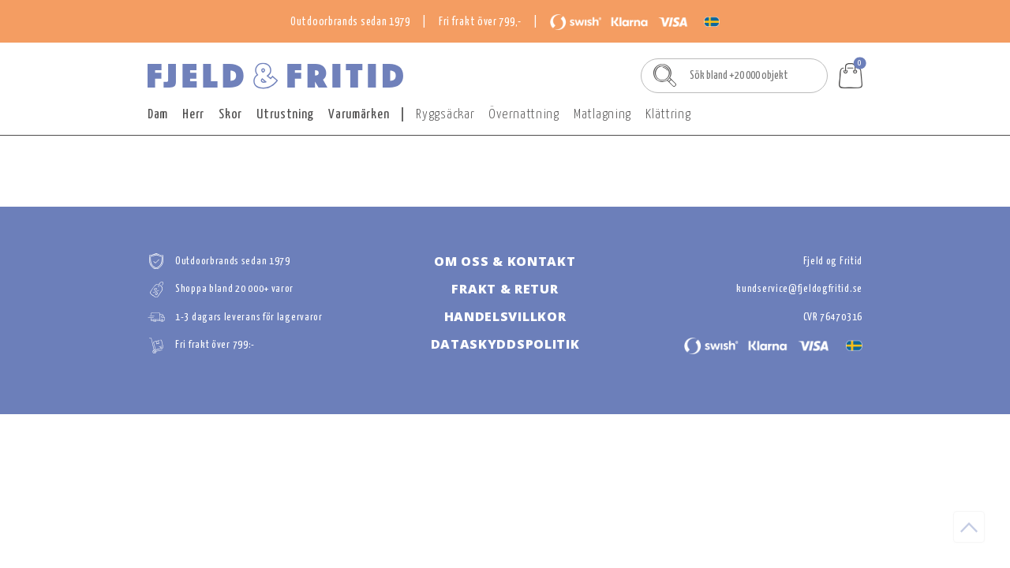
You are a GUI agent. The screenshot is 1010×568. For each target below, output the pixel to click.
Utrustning (285, 114)
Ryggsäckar (445, 114)
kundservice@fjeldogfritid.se (799, 289)
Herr (193, 114)
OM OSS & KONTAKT (504, 261)
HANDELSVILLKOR (505, 316)
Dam (158, 114)
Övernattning (523, 114)
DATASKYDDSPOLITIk (505, 344)
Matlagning (602, 114)
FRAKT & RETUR (504, 288)
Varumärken (358, 114)
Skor (230, 114)
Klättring (667, 114)
